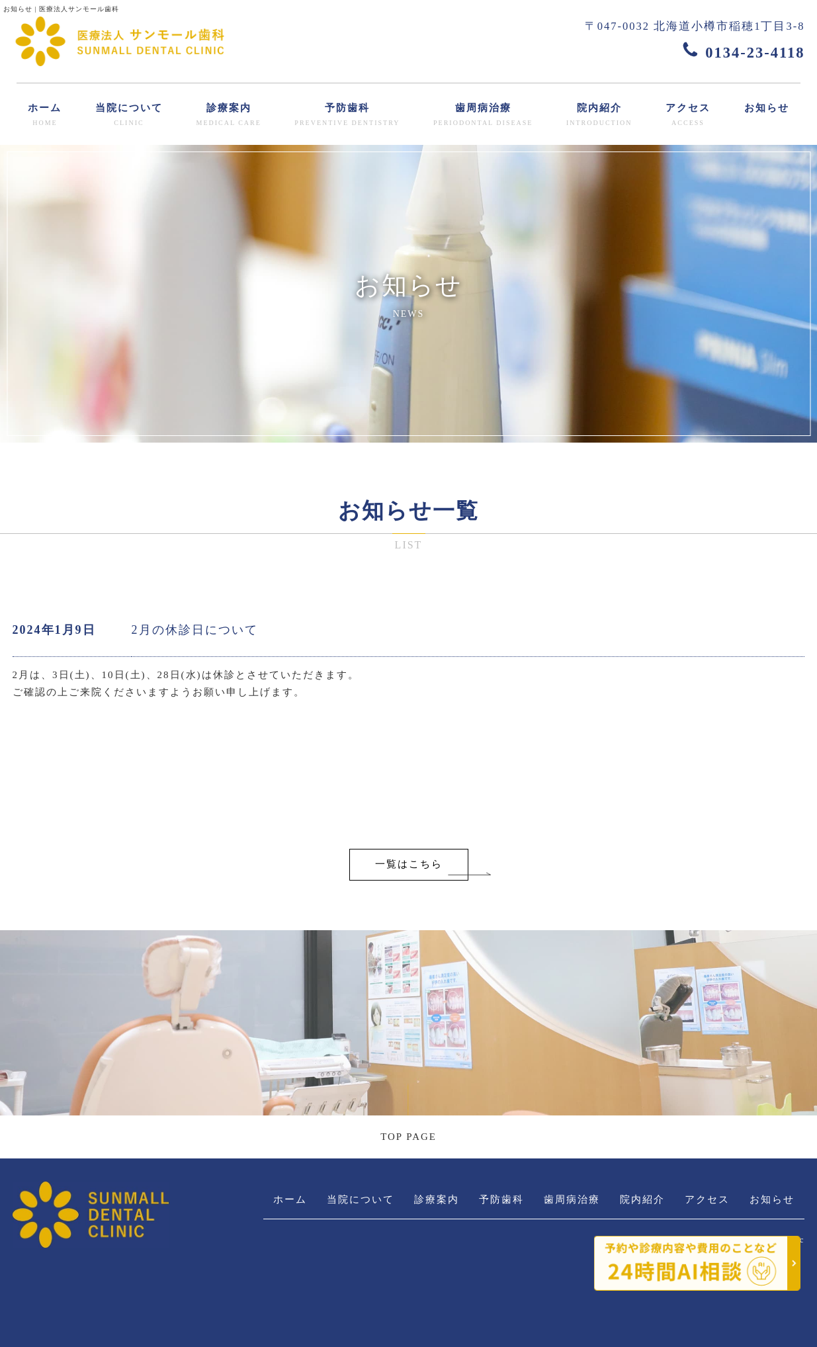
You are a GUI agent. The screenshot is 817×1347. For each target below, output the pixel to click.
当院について (129, 115)
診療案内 (228, 115)
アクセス (688, 115)
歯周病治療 (483, 115)
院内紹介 (599, 115)
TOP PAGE (408, 1136)
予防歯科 (347, 115)
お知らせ (766, 108)
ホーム (45, 115)
